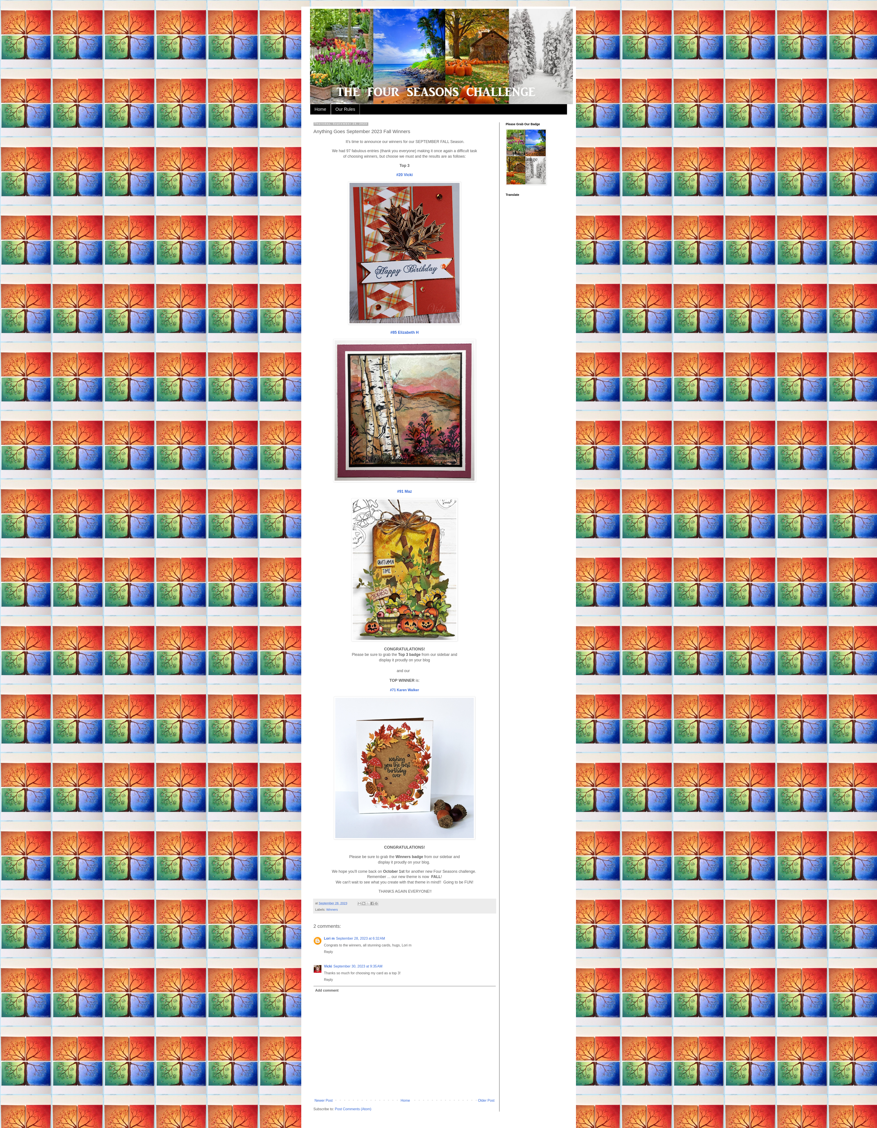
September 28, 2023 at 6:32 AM (360, 938)
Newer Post (324, 1100)
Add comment (327, 990)
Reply (328, 952)
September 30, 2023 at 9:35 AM (358, 966)
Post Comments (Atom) (353, 1109)
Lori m (329, 938)
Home (320, 109)
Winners (332, 909)
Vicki (328, 966)
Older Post (486, 1100)
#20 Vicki (404, 175)
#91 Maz (404, 491)
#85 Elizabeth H (404, 332)
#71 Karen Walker (404, 690)
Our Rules (345, 109)
